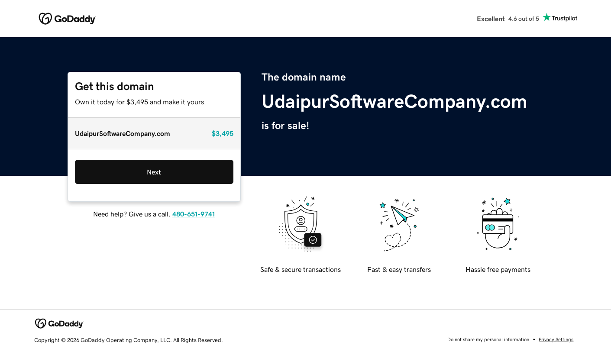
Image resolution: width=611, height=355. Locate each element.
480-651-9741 (193, 213)
